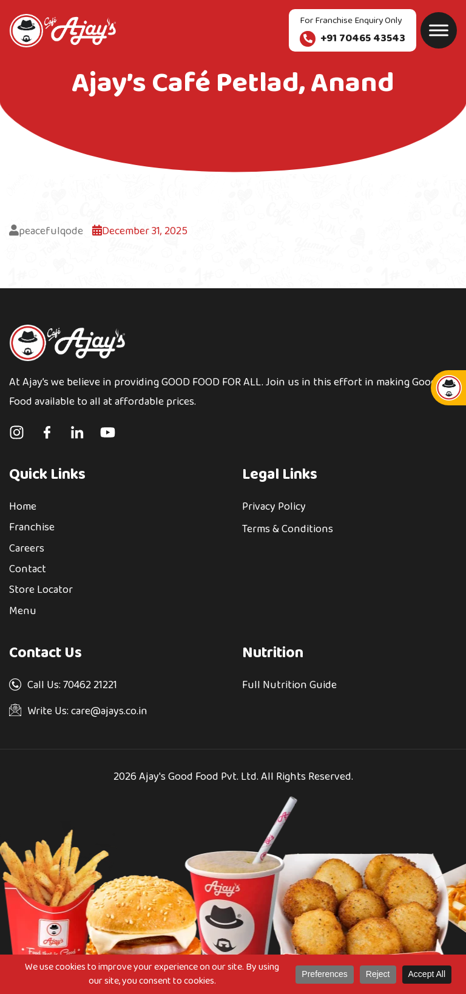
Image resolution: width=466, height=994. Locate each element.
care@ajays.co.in (108, 711)
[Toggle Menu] (438, 30)
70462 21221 (90, 685)
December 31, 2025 (139, 231)
